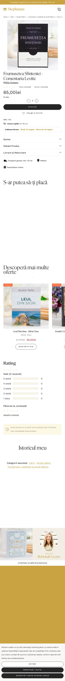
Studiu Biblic (43, 463)
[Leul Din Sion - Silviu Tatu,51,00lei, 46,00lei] (26, 306)
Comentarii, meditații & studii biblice (28, 467)
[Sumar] (32, 139)
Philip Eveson (10, 82)
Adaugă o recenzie (11, 415)
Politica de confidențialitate (12, 658)
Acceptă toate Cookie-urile (32, 675)
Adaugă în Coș (26, 346)
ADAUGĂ (32, 107)
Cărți (32, 463)
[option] (26, 318)
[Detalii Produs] (32, 145)
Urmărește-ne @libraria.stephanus (32, 563)
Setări (32, 664)
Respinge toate (32, 670)
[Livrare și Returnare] (32, 152)
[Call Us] (59, 9)
